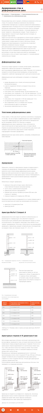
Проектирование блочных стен (30, 14)
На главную (6, 14)
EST (41, 2)
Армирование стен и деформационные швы (15, 16)
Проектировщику (15, 14)
